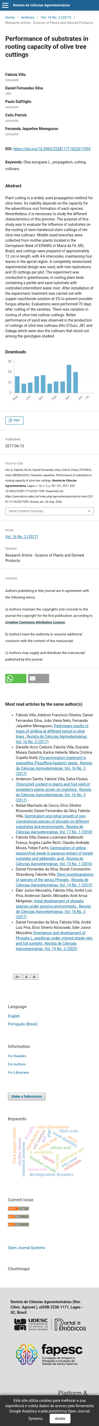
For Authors (17, 1064)
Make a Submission (27, 1096)
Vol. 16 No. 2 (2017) (56, 17)
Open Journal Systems (26, 1248)
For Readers (17, 1056)
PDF (16, 420)
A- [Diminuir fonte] (34, 977)
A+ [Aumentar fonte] (17, 977)
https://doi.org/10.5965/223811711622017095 (52, 149)
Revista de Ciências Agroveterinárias (41, 5)
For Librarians (18, 1072)
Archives (27, 17)
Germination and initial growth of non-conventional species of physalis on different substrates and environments (52, 821)
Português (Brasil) (22, 1024)
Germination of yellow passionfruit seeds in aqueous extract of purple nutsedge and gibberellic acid (54, 853)
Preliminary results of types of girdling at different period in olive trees (52, 731)
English (14, 1016)
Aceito (60, 1418)
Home (10, 17)
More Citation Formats (26, 511)
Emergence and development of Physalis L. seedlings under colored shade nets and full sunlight (54, 938)
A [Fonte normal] (26, 977)
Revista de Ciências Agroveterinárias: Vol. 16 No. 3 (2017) (54, 768)
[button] (15, 678)
